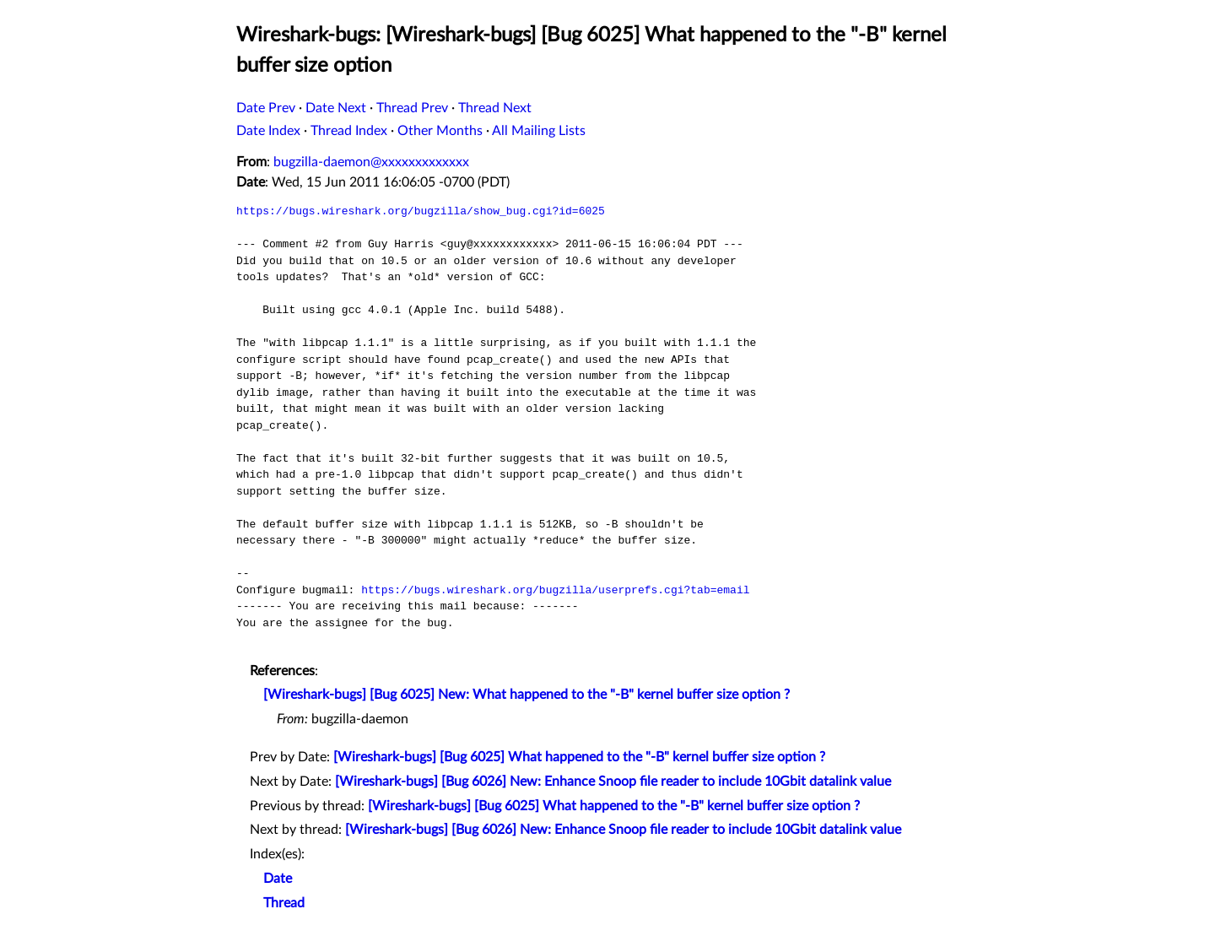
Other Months (440, 131)
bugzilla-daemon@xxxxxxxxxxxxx (371, 162)
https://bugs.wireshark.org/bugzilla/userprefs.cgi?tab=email (555, 590)
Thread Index (348, 131)
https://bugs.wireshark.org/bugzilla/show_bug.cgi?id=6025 (420, 211)
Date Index (268, 131)
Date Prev (265, 108)
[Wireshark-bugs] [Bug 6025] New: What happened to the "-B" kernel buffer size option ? (526, 694)
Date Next (335, 108)
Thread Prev (412, 108)
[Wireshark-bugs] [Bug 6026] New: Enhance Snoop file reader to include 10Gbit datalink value (613, 781)
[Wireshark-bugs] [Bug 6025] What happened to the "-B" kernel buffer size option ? (579, 757)
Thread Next (495, 108)
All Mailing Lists (539, 131)
